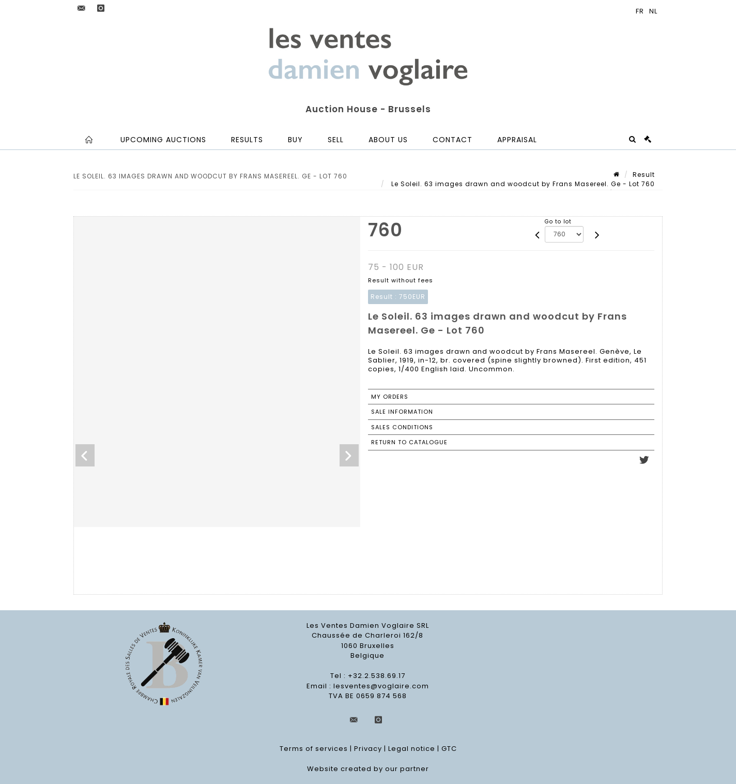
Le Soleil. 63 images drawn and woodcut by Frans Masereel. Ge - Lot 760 (522, 183)
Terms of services (314, 748)
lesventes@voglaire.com (381, 686)
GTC (449, 748)
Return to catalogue (409, 442)
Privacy (368, 748)
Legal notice (411, 748)
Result (644, 174)
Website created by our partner (368, 769)
